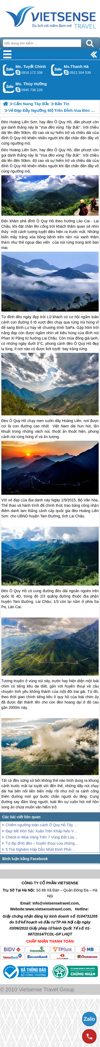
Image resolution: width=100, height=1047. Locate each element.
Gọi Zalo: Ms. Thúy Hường (9, 87)
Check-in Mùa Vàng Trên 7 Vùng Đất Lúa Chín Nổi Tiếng (42, 837)
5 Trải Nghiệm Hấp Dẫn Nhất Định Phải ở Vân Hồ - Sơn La (42, 849)
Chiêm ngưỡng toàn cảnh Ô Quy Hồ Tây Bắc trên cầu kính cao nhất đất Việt (42, 825)
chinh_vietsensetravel (18, 72)
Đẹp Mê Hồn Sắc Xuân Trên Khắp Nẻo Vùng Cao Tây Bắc (42, 831)
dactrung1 (18, 89)
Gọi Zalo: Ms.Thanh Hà (57, 70)
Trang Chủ (50, 17)
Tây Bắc (72, 155)
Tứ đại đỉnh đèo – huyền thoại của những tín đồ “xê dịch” (42, 843)
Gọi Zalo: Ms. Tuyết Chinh (9, 70)
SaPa (69, 327)
